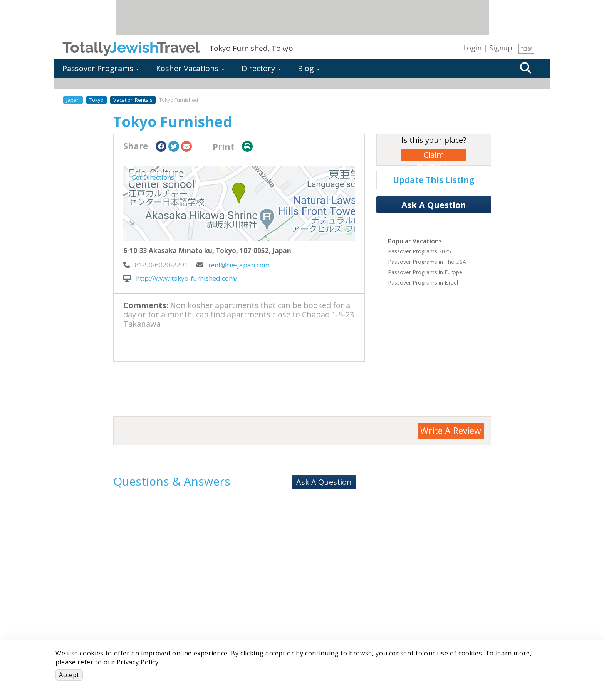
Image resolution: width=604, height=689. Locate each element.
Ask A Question (433, 204)
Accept (69, 675)
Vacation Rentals (133, 99)
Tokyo (96, 99)
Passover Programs (100, 68)
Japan (73, 99)
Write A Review (450, 430)
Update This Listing (434, 179)
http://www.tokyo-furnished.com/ (180, 278)
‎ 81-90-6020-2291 (155, 264)
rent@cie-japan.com (233, 264)
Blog (309, 68)
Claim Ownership (433, 155)
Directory (261, 68)
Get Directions (152, 177)
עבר (526, 48)
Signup (500, 47)
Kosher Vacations (190, 68)
